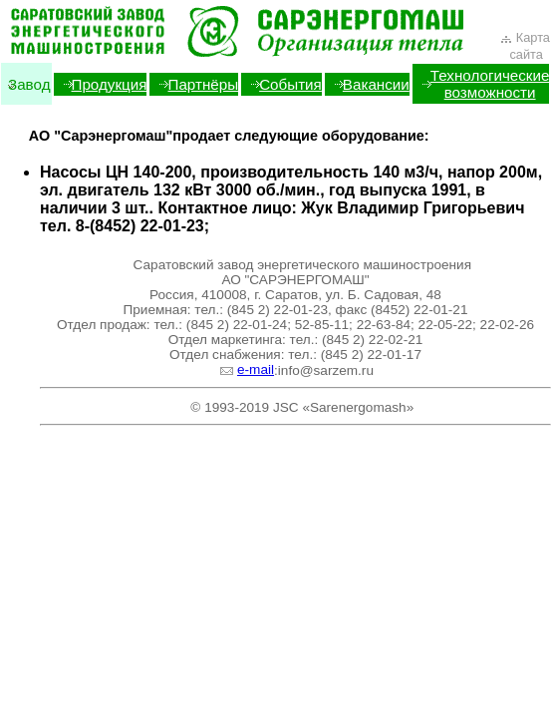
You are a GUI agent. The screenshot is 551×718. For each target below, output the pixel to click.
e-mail (246, 369)
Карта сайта (524, 46)
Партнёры (202, 84)
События (290, 84)
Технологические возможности (490, 84)
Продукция (109, 84)
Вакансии (376, 84)
